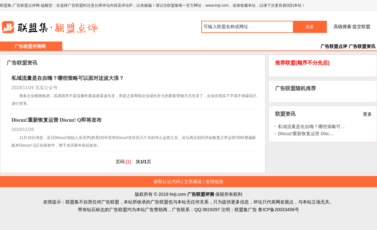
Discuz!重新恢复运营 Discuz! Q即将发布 (57, 120)
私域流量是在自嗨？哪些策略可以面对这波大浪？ (68, 78)
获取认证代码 (167, 181)
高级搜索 (342, 26)
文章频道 (193, 181)
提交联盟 (361, 26)
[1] (128, 161)
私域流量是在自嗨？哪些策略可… (311, 126)
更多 (367, 114)
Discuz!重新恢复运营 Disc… (306, 133)
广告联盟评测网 (30, 46)
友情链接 (214, 181)
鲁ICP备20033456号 (278, 209)
